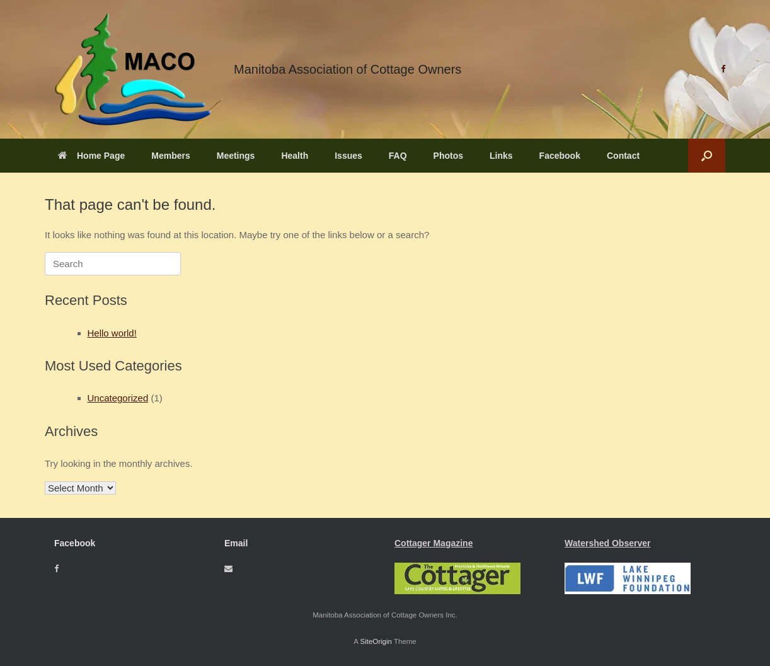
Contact (623, 156)
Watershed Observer (607, 543)
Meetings (236, 156)
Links (501, 156)
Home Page (91, 156)
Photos (448, 156)
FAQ (398, 156)
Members (170, 156)
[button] (706, 156)
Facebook (559, 156)
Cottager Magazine (433, 543)
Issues (348, 156)
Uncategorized (118, 398)
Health (294, 156)
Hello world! (112, 333)
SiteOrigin (376, 641)
